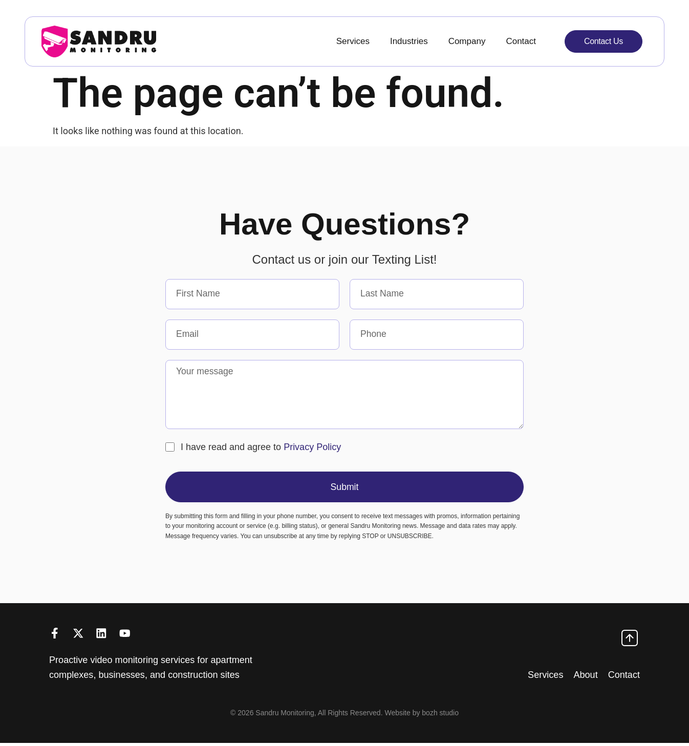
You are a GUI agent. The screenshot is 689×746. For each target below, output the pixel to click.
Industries (409, 41)
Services (353, 41)
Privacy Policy (312, 448)
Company (467, 41)
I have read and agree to (261, 448)
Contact (521, 41)
